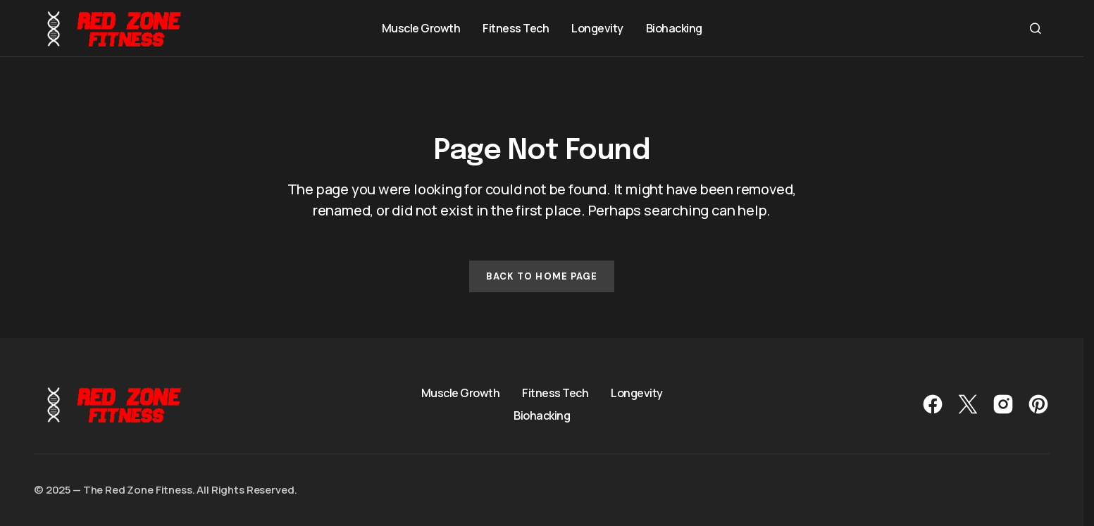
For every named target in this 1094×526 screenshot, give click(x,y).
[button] (1035, 28)
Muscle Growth (460, 393)
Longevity (637, 393)
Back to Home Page (541, 276)
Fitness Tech (555, 393)
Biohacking (542, 415)
